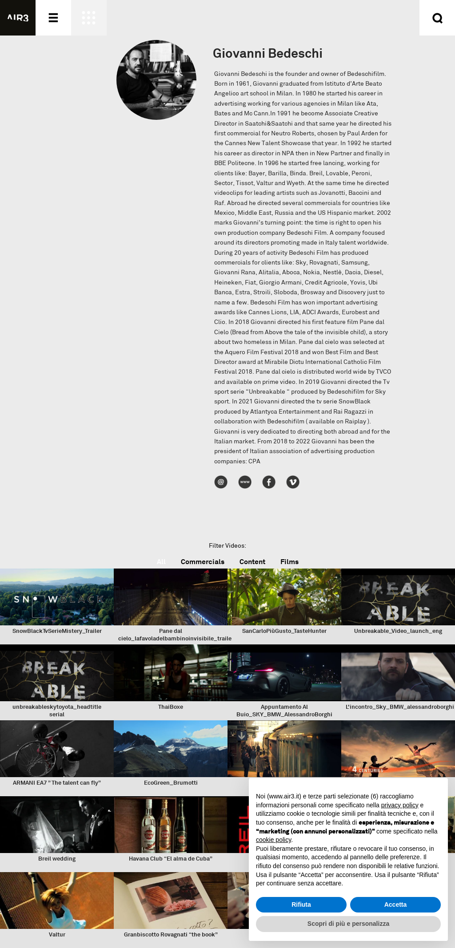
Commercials (202, 561)
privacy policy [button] (400, 805)
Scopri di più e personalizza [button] (348, 923)
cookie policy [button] (273, 839)
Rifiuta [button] (301, 904)
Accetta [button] (395, 904)
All (161, 561)
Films (289, 561)
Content (252, 561)
